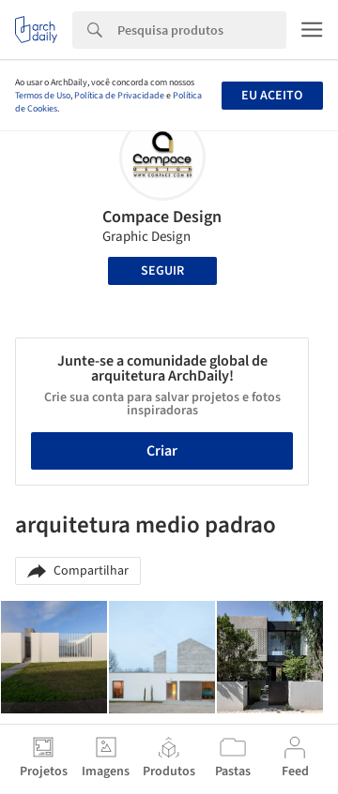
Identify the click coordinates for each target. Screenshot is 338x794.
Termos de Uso (42, 95)
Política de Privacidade (119, 95)
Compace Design (162, 217)
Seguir (162, 271)
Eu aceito (271, 95)
